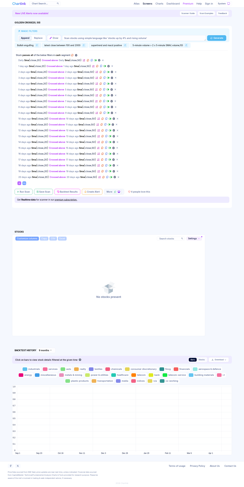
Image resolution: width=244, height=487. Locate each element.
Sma (26, 60)
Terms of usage (177, 466)
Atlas (137, 3)
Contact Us (230, 466)
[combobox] (46, 350)
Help (199, 3)
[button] (58, 3)
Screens (147, 3)
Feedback (222, 13)
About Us (215, 466)
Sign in (209, 3)
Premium (188, 3)
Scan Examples (206, 13)
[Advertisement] (122, 215)
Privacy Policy (197, 466)
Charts (159, 3)
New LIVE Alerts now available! (32, 13)
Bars (193, 359)
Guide (188, 13)
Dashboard (173, 3)
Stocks (202, 359)
